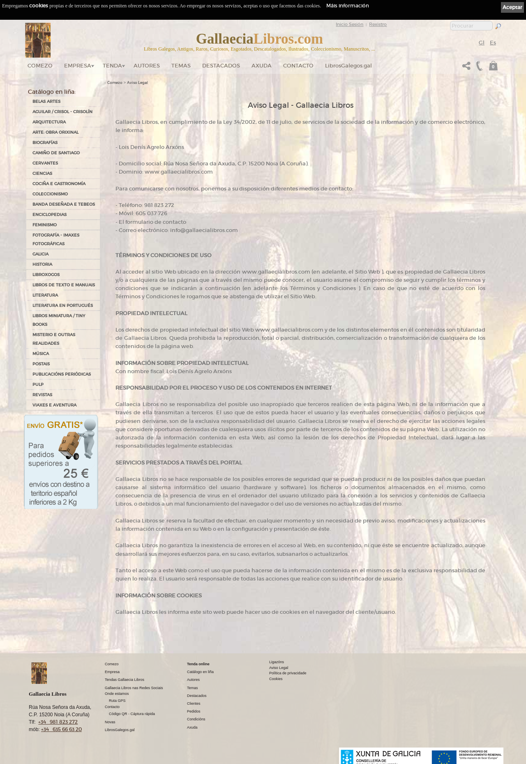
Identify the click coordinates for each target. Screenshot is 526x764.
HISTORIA (42, 264)
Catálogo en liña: (52, 91)
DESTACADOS (221, 65)
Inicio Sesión (349, 24)
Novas (110, 722)
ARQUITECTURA (49, 122)
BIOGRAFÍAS (45, 142)
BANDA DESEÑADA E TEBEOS (63, 204)
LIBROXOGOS (46, 274)
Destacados (197, 696)
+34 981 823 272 (58, 722)
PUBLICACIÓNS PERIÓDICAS (61, 374)
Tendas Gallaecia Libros (124, 680)
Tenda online (198, 664)
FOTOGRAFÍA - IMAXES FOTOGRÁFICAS (55, 239)
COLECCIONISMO (50, 194)
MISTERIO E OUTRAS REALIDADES (53, 339)
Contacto (298, 65)
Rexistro (378, 24)
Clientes (194, 703)
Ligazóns (276, 662)
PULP (38, 384)
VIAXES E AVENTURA (54, 405)
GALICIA (40, 254)
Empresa (77, 65)
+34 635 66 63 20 (61, 729)
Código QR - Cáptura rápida (132, 714)
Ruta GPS (117, 701)
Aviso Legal (137, 83)
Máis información (347, 5)
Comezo (40, 65)
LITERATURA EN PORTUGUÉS (62, 305)
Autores (147, 65)
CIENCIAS (42, 173)
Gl (481, 42)
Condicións (196, 719)
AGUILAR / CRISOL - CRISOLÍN (62, 111)
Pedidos (194, 711)
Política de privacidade (288, 673)
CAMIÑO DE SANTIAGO (56, 153)
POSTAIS (41, 364)
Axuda (261, 65)
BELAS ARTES (46, 101)
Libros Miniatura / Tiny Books (58, 320)
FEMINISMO (44, 225)
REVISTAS (42, 394)
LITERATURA (45, 295)
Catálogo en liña (200, 672)
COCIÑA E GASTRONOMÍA (58, 183)
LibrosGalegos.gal (348, 65)
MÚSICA (40, 353)
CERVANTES (45, 163)
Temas (181, 65)
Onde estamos (117, 694)
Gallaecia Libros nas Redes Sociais (134, 688)
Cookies (276, 679)
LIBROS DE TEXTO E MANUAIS (63, 285)
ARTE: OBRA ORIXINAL (55, 132)
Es (493, 42)
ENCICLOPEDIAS (49, 214)
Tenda (112, 65)
